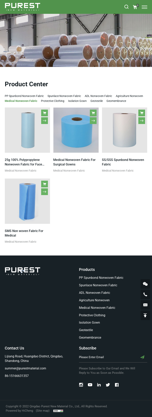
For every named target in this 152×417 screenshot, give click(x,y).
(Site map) (42, 410)
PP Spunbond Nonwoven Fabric (24, 96)
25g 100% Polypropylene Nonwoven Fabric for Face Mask (23, 164)
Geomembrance (116, 100)
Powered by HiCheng (19, 410)
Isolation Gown (77, 100)
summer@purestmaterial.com (25, 368)
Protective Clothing (52, 100)
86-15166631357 (17, 376)
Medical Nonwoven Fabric (21, 100)
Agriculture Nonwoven (129, 96)
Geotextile (96, 100)
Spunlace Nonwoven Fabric (64, 96)
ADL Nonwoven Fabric (98, 96)
